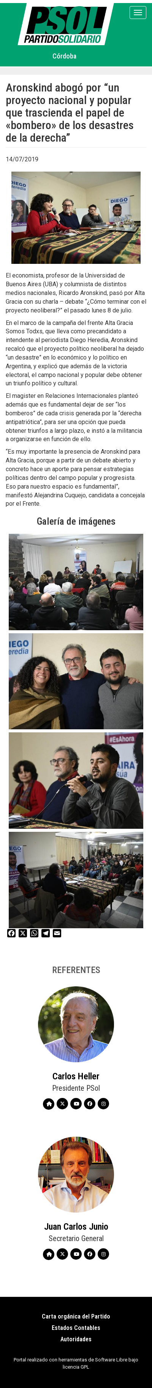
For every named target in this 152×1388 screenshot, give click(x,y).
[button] (76, 582)
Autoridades (76, 1339)
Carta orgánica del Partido (76, 1316)
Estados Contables (76, 1327)
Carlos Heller (76, 1076)
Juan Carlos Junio (76, 1226)
